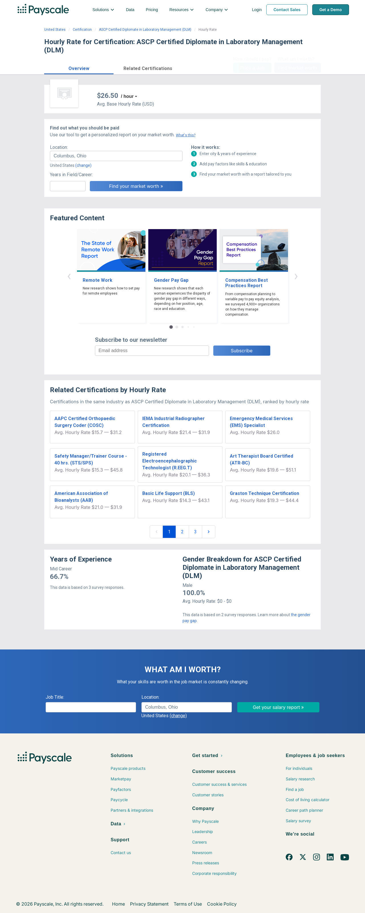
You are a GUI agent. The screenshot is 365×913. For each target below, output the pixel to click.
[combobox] (116, 156)
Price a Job (252, 68)
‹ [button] (69, 276)
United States (55, 30)
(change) (83, 165)
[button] (78, 67)
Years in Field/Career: (71, 174)
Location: (59, 147)
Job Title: (55, 697)
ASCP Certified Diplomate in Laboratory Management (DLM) (145, 30)
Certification (82, 30)
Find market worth (297, 68)
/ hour (127, 96)
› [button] (296, 276)
